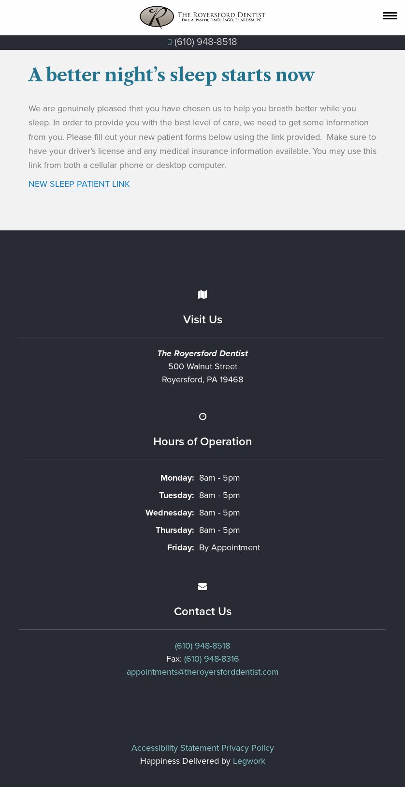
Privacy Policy (247, 747)
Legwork (249, 761)
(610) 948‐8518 (203, 42)
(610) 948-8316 (211, 658)
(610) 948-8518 (202, 645)
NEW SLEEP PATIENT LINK (79, 184)
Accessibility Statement (175, 747)
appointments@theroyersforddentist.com (203, 671)
